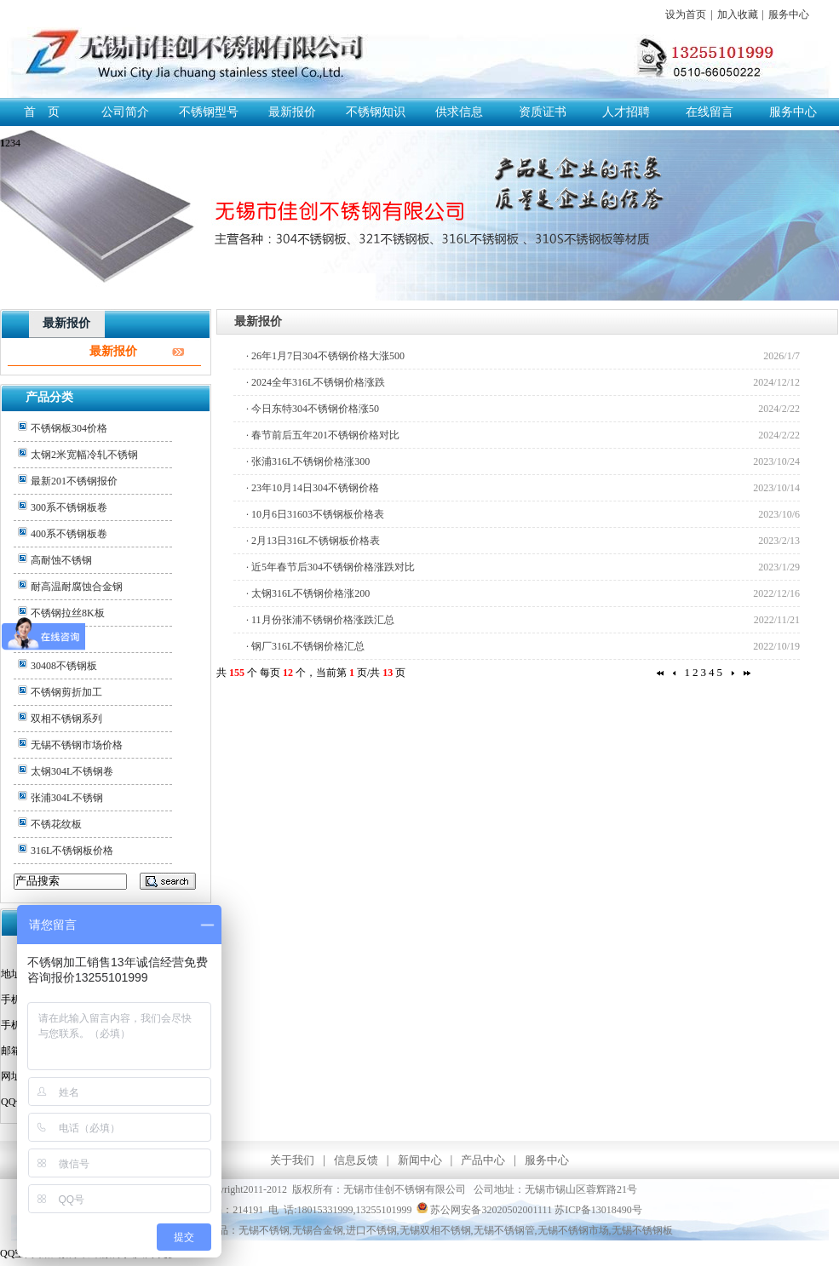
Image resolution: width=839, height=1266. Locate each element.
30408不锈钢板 (64, 666)
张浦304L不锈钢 (67, 798)
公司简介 (125, 112)
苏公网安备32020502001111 (484, 1210)
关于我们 (292, 1160)
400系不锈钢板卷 (69, 534)
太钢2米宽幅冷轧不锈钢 (84, 455)
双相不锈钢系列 (66, 719)
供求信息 (459, 112)
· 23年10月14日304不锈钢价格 (312, 488)
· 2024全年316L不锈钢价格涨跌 (315, 382)
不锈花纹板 (56, 824)
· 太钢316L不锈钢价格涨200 (308, 593)
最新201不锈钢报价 (74, 481)
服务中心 (788, 14)
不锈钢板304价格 (69, 428)
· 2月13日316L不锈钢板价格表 (313, 541)
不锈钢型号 (208, 112)
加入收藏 (737, 14)
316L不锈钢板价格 (72, 850)
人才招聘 (626, 112)
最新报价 (292, 112)
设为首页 (685, 14)
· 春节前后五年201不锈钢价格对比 (322, 435)
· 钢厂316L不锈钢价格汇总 (305, 646)
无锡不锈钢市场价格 (77, 745)
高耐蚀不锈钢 (61, 560)
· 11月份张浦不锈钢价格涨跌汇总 (320, 620)
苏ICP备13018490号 (598, 1210)
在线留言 (709, 112)
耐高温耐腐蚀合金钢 (77, 587)
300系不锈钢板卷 (69, 507)
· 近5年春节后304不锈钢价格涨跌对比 (330, 567)
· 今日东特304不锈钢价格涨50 (312, 409)
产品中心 (483, 1160)
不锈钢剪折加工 (66, 692)
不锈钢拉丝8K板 (68, 613)
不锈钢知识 (375, 112)
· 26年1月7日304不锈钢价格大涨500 (325, 356)
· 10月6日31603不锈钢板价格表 (315, 514)
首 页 (42, 112)
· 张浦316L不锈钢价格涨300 (308, 461)
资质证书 (542, 112)
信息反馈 (356, 1160)
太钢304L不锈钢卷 (72, 771)
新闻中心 (420, 1160)
